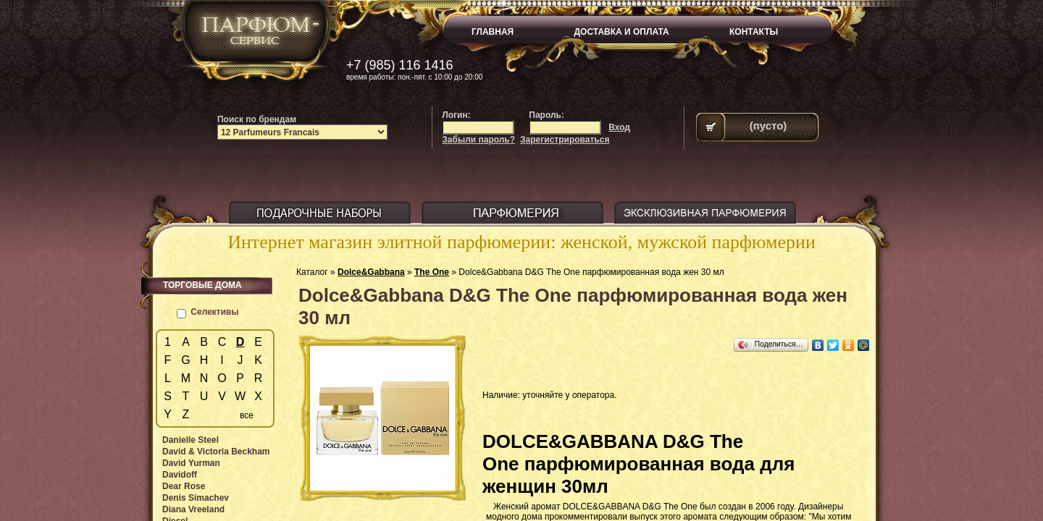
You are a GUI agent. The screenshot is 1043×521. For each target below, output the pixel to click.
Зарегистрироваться (564, 140)
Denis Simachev (195, 498)
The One (431, 272)
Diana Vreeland (193, 509)
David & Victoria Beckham (216, 451)
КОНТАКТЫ (753, 32)
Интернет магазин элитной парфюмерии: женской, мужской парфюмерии (521, 242)
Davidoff (179, 475)
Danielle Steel (190, 440)
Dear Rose (183, 486)
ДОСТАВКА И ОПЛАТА (621, 32)
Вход (619, 127)
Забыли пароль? (478, 140)
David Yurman (191, 463)
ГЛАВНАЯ (493, 32)
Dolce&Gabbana (371, 272)
